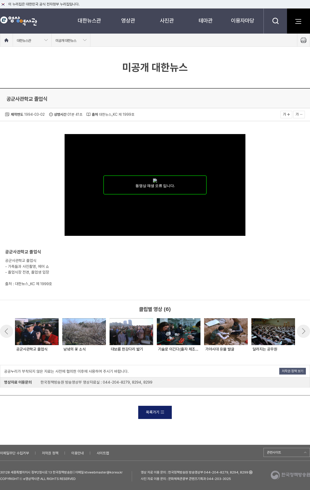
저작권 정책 (50, 453)
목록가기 (155, 412)
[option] (36, 335)
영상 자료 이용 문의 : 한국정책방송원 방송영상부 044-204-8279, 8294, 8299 (194, 472)
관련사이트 (274, 452)
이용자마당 (242, 20)
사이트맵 (103, 453)
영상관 (128, 20)
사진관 (167, 20)
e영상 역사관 (18, 21)
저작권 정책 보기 (292, 371)
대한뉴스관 (89, 20)
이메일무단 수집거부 (14, 453)
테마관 (206, 20)
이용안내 (77, 453)
